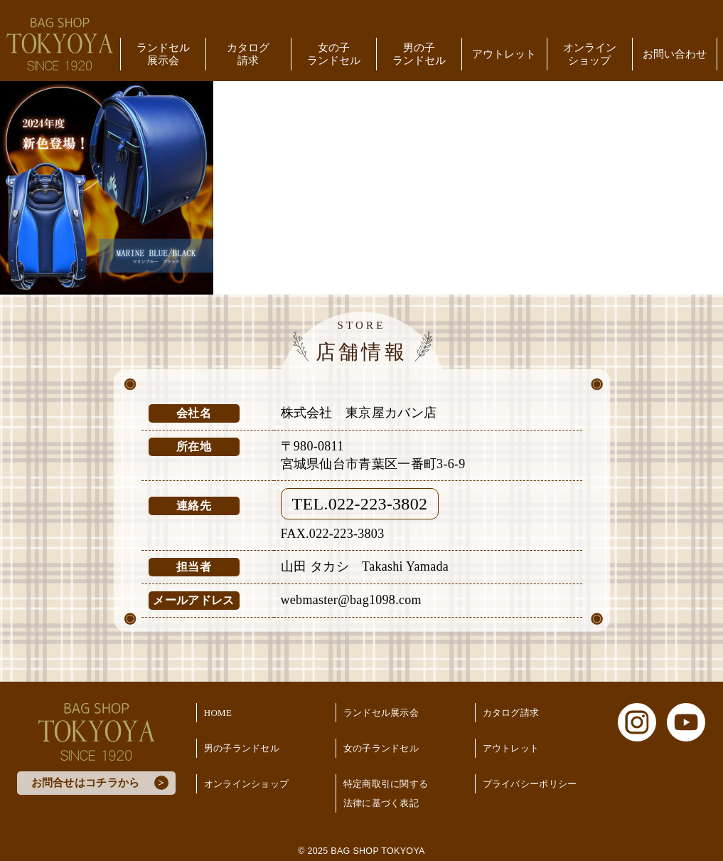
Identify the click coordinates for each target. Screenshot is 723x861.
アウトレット (504, 54)
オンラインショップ (589, 54)
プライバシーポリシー (530, 783)
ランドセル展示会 (163, 54)
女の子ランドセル (333, 54)
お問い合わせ (675, 54)
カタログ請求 (248, 54)
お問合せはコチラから (85, 782)
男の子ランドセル (419, 54)
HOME (218, 712)
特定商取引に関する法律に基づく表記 (386, 793)
